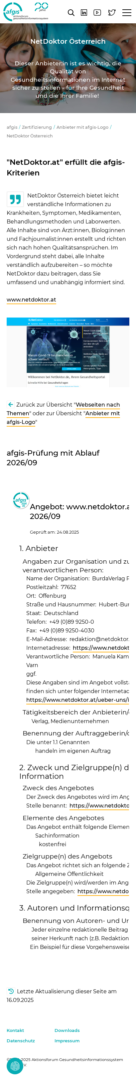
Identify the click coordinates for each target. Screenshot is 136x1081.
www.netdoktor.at (31, 300)
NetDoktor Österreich (30, 135)
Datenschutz (21, 1040)
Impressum (67, 1040)
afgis (25, 12)
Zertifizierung (37, 127)
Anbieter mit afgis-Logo (82, 127)
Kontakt (15, 1030)
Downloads (67, 1030)
